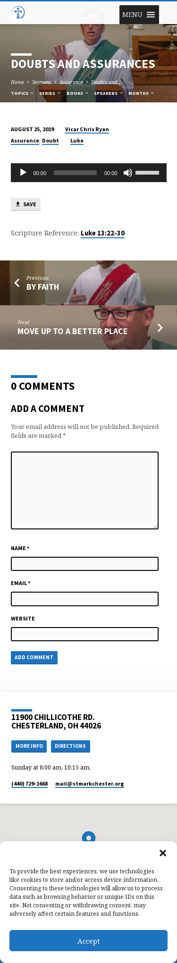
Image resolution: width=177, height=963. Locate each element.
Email (21, 582)
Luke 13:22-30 (103, 233)
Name (20, 548)
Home (17, 82)
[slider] (75, 172)
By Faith (42, 286)
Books (78, 93)
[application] (89, 172)
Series (50, 93)
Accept (88, 941)
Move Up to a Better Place (72, 331)
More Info (29, 746)
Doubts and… (106, 82)
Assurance (71, 82)
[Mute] (128, 172)
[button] (163, 853)
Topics (22, 93)
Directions (70, 746)
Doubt (50, 140)
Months (141, 93)
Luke (77, 140)
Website (23, 618)
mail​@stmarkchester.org (89, 783)
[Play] (23, 172)
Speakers (109, 93)
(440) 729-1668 (29, 783)
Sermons (41, 82)
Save (25, 205)
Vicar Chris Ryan (87, 129)
